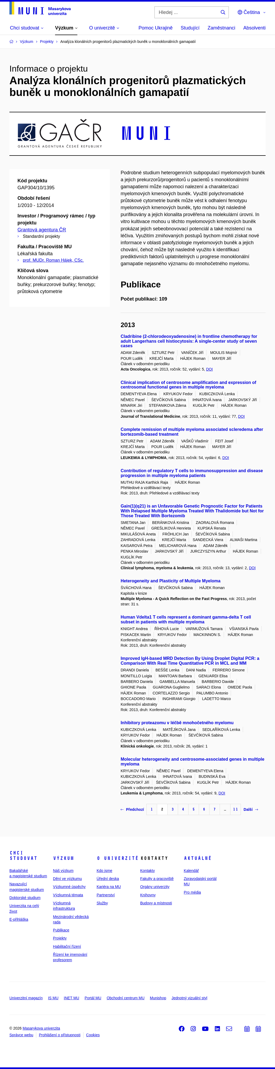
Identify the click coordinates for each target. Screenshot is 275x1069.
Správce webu (21, 1035)
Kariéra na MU (109, 887)
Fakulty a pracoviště (157, 878)
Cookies (93, 1035)
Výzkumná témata (68, 895)
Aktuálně (198, 858)
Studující (190, 28)
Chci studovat (23, 855)
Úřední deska (108, 878)
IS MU (53, 998)
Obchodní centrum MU (125, 998)
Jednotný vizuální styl (189, 998)
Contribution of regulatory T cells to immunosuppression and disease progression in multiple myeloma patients (192, 473)
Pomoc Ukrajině (156, 28)
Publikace (61, 930)
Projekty (60, 938)
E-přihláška (18, 919)
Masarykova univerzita (41, 1028)
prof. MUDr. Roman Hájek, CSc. (53, 260)
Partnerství (106, 895)
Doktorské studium (25, 898)
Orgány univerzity (154, 887)
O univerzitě (118, 858)
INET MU (71, 998)
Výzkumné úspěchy (69, 887)
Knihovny (148, 895)
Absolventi (254, 28)
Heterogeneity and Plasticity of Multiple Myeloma (170, 581)
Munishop (158, 998)
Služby (102, 903)
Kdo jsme (104, 870)
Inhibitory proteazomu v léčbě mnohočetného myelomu (177, 722)
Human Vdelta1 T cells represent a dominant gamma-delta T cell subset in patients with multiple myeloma (186, 619)
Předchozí (132, 809)
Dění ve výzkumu (67, 878)
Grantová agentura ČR (41, 229)
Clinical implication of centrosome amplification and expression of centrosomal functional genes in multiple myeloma (188, 385)
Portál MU (93, 998)
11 (235, 809)
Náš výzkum (63, 870)
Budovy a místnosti (156, 903)
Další (251, 809)
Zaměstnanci (221, 28)
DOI (209, 369)
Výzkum (63, 858)
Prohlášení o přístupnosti (60, 1035)
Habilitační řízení (67, 946)
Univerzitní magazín (26, 998)
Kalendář (191, 870)
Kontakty (147, 870)
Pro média (192, 892)
